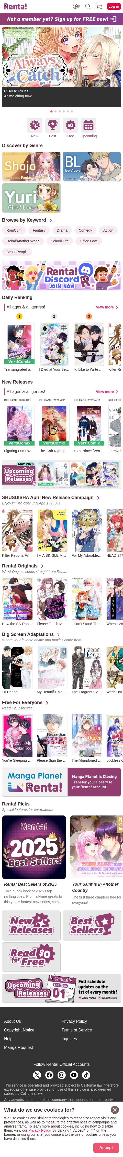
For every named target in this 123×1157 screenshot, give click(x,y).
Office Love (89, 241)
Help (8, 1039)
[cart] (99, 6)
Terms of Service (77, 1030)
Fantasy (39, 230)
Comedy (85, 230)
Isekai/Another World (23, 241)
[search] (87, 6)
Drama (62, 230)
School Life (60, 241)
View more (105, 307)
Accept (106, 1147)
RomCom (13, 230)
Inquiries (69, 1039)
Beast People (17, 252)
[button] (51, 111)
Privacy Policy (74, 1021)
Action (108, 230)
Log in (113, 6)
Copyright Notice (19, 1030)
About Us (12, 1021)
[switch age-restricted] (76, 6)
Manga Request (18, 1047)
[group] (19, 342)
